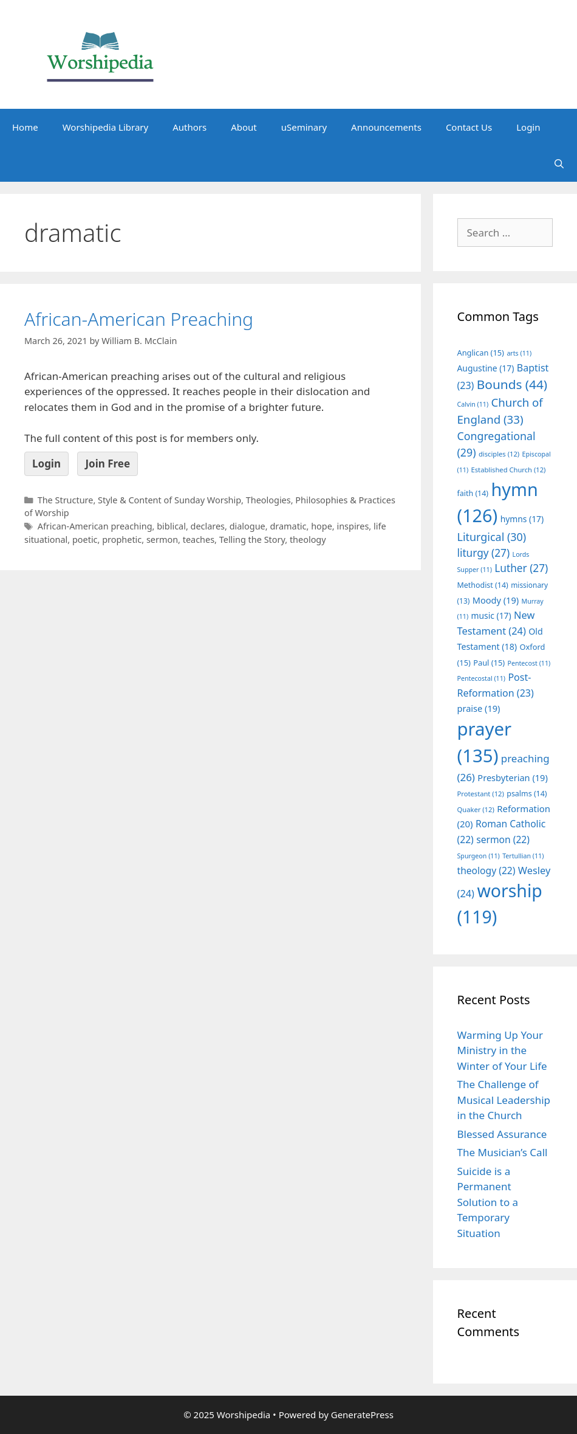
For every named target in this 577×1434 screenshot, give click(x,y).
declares (208, 526)
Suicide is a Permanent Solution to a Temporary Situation (488, 1202)
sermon (162, 539)
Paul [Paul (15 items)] (489, 662)
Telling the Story (252, 539)
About (244, 127)
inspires (352, 526)
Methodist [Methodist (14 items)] (482, 585)
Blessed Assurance (502, 1134)
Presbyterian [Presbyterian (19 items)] (512, 777)
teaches (198, 539)
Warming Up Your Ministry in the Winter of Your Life (502, 1050)
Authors (189, 127)
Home (25, 127)
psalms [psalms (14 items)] (527, 793)
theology (308, 539)
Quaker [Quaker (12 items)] (475, 809)
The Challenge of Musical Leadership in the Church (504, 1099)
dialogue (247, 526)
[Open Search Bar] (559, 163)
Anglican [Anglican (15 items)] (480, 352)
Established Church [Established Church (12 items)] (508, 469)
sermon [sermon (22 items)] (503, 839)
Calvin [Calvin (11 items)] (473, 404)
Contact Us (469, 127)
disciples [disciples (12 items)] (499, 453)
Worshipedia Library (105, 127)
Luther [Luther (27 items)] (521, 568)
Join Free (107, 464)
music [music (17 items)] (491, 615)
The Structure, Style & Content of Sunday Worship (139, 500)
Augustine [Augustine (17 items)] (485, 368)
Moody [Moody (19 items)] (496, 600)
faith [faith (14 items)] (473, 493)
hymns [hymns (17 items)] (522, 519)
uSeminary (304, 127)
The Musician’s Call (502, 1152)
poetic (85, 539)
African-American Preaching (138, 318)
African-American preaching (95, 526)
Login (528, 127)
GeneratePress (362, 1414)
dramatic (288, 526)
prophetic (122, 539)
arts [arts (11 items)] (519, 353)
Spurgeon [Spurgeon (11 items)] (478, 856)
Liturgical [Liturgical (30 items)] (492, 536)
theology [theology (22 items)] (486, 870)
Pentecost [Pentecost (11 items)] (528, 663)
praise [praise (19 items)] (478, 708)
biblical (171, 526)
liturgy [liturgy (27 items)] (483, 553)
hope (321, 526)
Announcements (386, 127)
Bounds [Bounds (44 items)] (512, 384)
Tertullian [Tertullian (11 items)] (523, 856)
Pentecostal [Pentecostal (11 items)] (481, 678)
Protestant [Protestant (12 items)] (480, 793)
